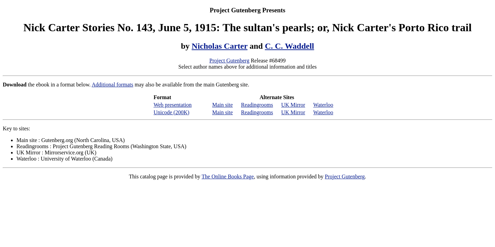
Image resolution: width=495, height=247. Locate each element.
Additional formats (112, 84)
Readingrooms (257, 105)
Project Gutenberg (229, 60)
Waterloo (323, 105)
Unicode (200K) (171, 112)
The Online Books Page (228, 176)
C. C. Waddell (289, 46)
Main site (222, 105)
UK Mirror (293, 105)
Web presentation (173, 105)
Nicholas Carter (220, 46)
